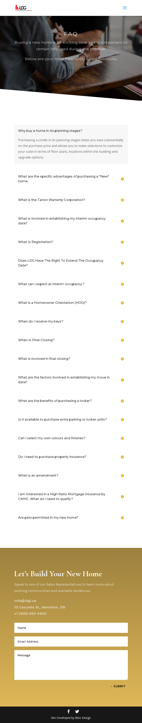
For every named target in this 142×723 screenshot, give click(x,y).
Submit (120, 686)
